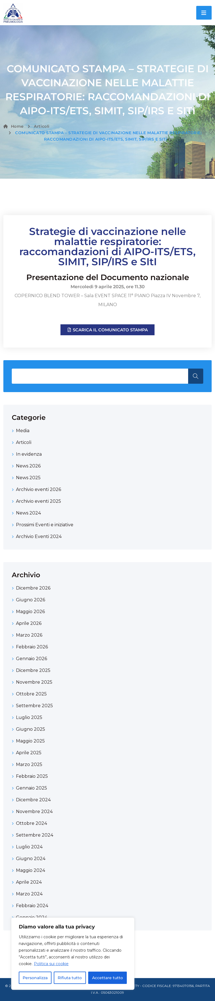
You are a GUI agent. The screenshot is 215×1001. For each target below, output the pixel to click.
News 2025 (28, 477)
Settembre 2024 (34, 835)
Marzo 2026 (29, 635)
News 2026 (28, 466)
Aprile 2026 (28, 623)
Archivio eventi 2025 (38, 501)
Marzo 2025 (29, 764)
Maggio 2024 (30, 870)
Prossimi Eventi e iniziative (44, 524)
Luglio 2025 (29, 717)
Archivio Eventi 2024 (39, 536)
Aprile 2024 (29, 882)
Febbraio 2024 (32, 905)
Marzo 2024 (29, 894)
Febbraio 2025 (32, 776)
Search (195, 376)
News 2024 (28, 513)
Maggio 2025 (30, 741)
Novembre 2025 (34, 682)
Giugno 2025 (30, 729)
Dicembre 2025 (33, 670)
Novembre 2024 (34, 811)
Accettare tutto (107, 977)
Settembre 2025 (34, 705)
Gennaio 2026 (31, 658)
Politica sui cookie (51, 963)
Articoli (41, 126)
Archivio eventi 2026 (38, 489)
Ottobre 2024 (31, 823)
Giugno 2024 (30, 858)
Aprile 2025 (28, 752)
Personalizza (35, 977)
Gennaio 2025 (31, 788)
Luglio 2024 (29, 846)
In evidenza (29, 454)
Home (13, 126)
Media (22, 430)
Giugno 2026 (30, 599)
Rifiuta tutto (70, 977)
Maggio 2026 (30, 611)
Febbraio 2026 (32, 647)
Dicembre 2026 (33, 588)
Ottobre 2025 (31, 694)
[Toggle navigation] (204, 13)
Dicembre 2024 (33, 799)
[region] (72, 954)
